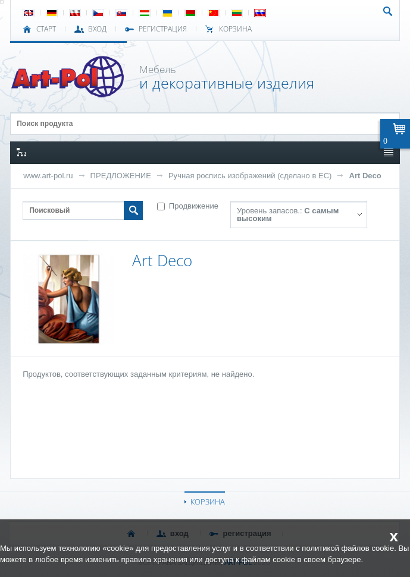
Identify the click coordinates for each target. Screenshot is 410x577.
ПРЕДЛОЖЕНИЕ (120, 175)
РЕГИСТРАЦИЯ (163, 29)
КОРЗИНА (207, 501)
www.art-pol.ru (48, 175)
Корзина (235, 29)
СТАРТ (46, 29)
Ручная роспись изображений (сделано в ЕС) (250, 175)
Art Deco (365, 175)
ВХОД (97, 29)
